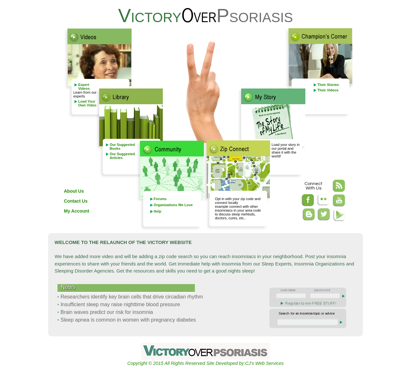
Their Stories (328, 85)
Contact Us (76, 201)
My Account (76, 211)
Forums (160, 199)
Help (158, 211)
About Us (74, 191)
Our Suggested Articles (122, 156)
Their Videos (327, 90)
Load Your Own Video (87, 103)
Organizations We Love (173, 205)
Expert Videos (84, 86)
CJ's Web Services (264, 363)
